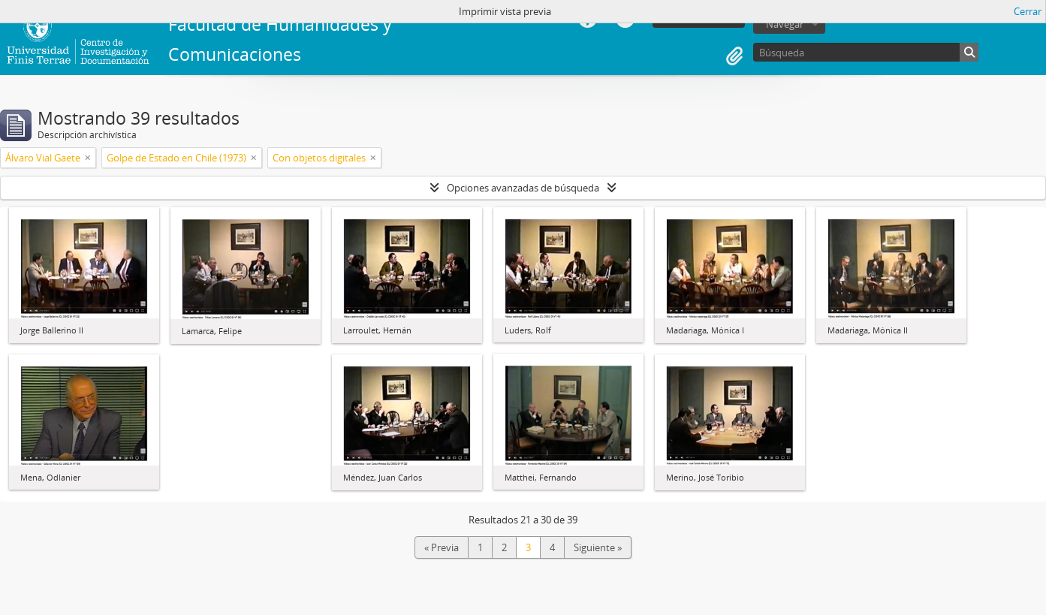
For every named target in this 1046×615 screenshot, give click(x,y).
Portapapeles (734, 56)
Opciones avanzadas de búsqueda (523, 187)
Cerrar (1027, 11)
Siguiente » (598, 547)
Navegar (784, 24)
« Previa (441, 547)
